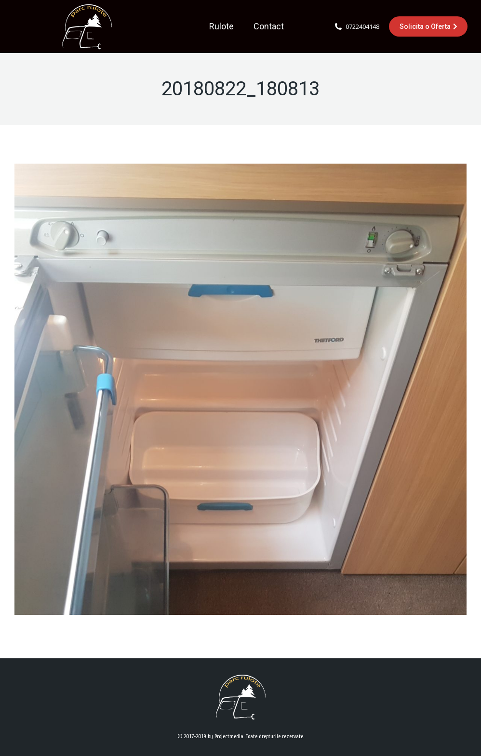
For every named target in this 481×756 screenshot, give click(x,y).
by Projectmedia (225, 736)
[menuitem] (221, 26)
